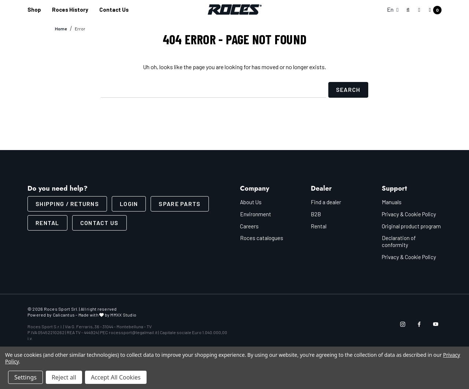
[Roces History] (70, 10)
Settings (25, 377)
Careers (249, 226)
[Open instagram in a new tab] (403, 324)
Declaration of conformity (399, 241)
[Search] (408, 10)
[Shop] (34, 10)
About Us (251, 202)
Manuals (392, 202)
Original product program (411, 226)
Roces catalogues (261, 238)
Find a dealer (326, 202)
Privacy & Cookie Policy (409, 214)
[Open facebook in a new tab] (419, 324)
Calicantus (64, 314)
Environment (255, 214)
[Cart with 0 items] (433, 10)
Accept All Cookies (116, 377)
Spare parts (179, 203)
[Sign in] (419, 9)
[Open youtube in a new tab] (436, 324)
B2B (316, 214)
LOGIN (129, 203)
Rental (47, 222)
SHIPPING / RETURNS (67, 203)
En (392, 9)
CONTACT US (99, 222)
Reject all (64, 377)
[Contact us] (114, 10)
